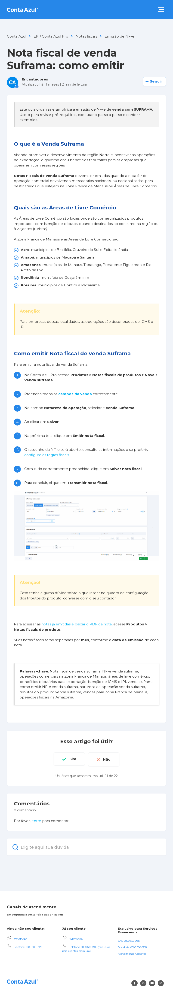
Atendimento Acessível (132, 953)
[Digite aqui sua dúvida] (86, 846)
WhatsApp (20, 938)
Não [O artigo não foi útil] (108, 759)
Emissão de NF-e (119, 36)
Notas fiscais (86, 36)
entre (36, 820)
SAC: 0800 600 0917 (129, 940)
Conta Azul (16, 36)
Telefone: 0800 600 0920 (28, 946)
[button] (161, 9)
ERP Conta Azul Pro (51, 36)
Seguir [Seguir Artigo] (156, 81)
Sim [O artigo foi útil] (71, 759)
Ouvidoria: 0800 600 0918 (132, 946)
